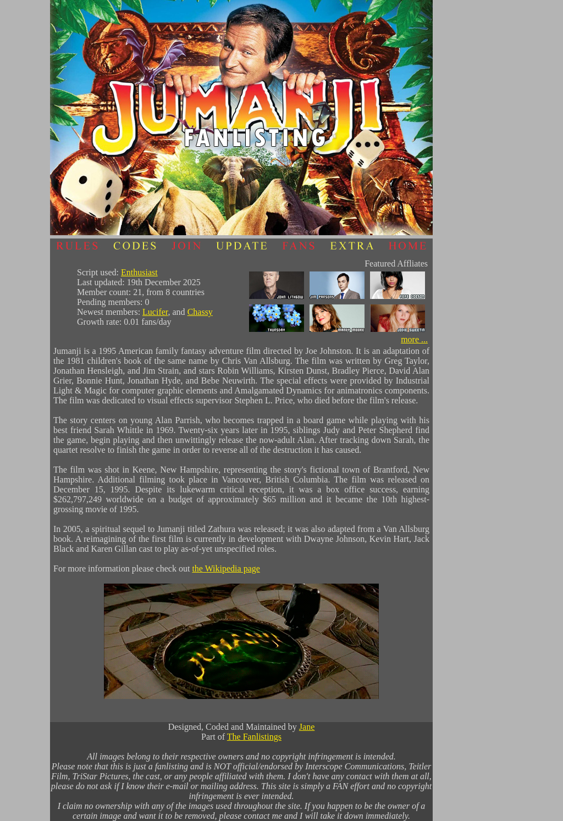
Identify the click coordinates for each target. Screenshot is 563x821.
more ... (414, 339)
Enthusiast (139, 272)
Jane (306, 726)
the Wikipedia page (226, 568)
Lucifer (155, 312)
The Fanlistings (254, 736)
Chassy (200, 312)
